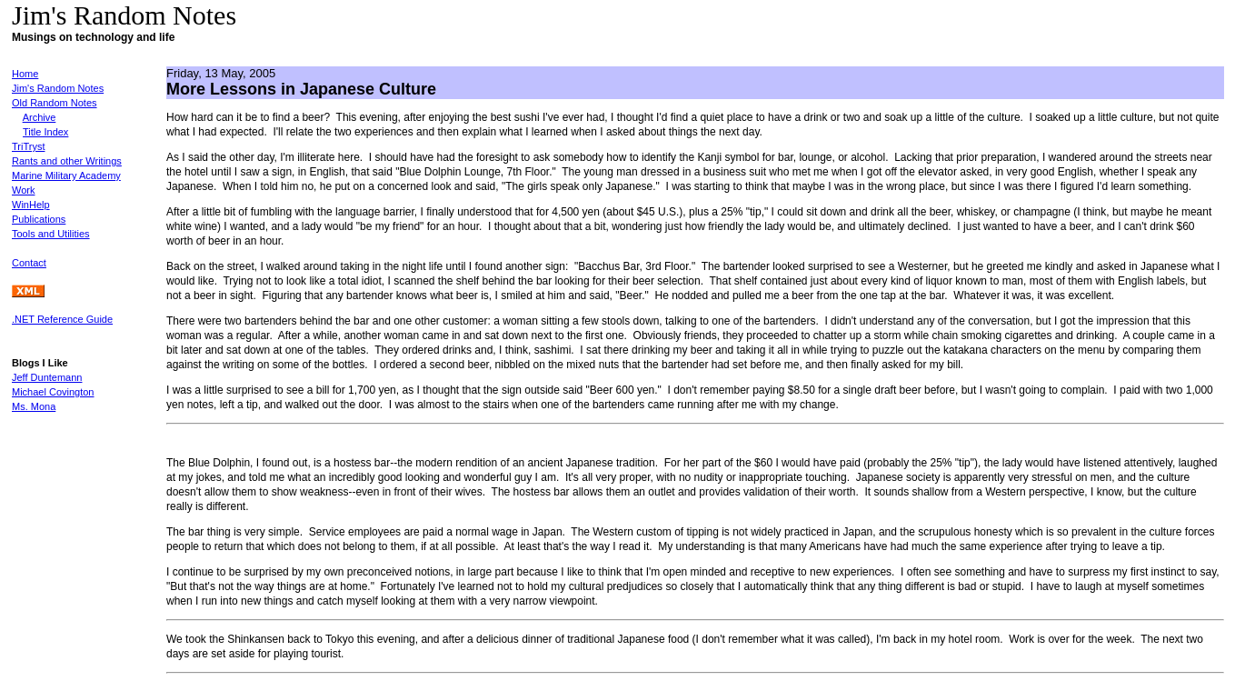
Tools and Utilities (51, 233)
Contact (29, 262)
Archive (39, 117)
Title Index (45, 131)
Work (23, 190)
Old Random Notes (54, 102)
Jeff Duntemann (47, 377)
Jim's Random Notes (58, 88)
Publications (38, 219)
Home (25, 73)
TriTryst (28, 146)
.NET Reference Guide (62, 319)
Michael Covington (53, 391)
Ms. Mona (33, 406)
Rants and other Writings (67, 160)
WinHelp (31, 204)
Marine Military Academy (66, 175)
